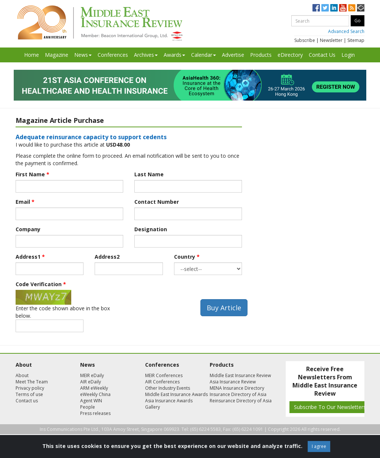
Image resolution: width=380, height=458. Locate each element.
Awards (174, 54)
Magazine (56, 54)
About (22, 375)
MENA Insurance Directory (237, 388)
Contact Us (322, 54)
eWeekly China (95, 394)
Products (261, 54)
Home (31, 54)
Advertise (233, 54)
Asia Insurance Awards (169, 401)
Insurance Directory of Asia (238, 394)
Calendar (203, 54)
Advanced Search (346, 31)
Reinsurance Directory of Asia (241, 401)
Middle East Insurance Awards (176, 394)
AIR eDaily (90, 382)
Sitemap (355, 40)
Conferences (113, 54)
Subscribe (304, 40)
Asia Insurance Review (233, 382)
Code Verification (41, 284)
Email (25, 201)
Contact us (27, 401)
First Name (32, 174)
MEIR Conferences (164, 375)
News (83, 54)
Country (187, 256)
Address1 (30, 256)
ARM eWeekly (94, 388)
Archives (146, 54)
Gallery (152, 407)
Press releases (95, 413)
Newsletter (331, 40)
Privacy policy (30, 388)
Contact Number (156, 201)
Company (28, 229)
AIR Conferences (162, 382)
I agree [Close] (319, 446)
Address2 (107, 256)
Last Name (149, 174)
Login (348, 54)
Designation (150, 229)
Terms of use (29, 394)
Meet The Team (32, 382)
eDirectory (290, 54)
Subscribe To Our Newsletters (330, 406)
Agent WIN (91, 401)
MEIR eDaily (92, 375)
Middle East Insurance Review (240, 375)
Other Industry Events (167, 388)
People (87, 407)
